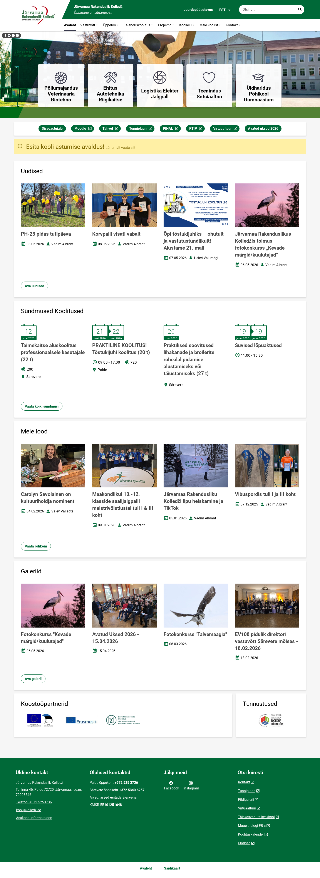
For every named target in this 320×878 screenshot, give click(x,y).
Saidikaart (172, 868)
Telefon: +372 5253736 (34, 802)
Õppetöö (111, 25)
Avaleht (70, 25)
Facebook (171, 785)
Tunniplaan (141, 129)
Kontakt (233, 25)
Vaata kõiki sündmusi (42, 406)
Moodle (84, 129)
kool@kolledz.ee (28, 810)
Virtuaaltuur (226, 129)
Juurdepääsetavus (198, 10)
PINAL (172, 129)
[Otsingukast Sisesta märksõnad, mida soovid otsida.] (271, 9)
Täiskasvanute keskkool (256, 817)
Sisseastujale (52, 128)
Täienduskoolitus (139, 25)
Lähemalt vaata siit (120, 148)
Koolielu (187, 25)
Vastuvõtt (89, 25)
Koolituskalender (251, 834)
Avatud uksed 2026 (263, 128)
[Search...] (300, 9)
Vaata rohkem (36, 546)
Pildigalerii (246, 799)
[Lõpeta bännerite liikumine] (4, 35)
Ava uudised (34, 286)
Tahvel (111, 129)
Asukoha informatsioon (34, 818)
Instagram (191, 785)
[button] (9, 35)
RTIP (197, 129)
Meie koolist (210, 25)
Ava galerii (33, 679)
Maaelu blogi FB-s (252, 826)
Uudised (244, 843)
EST (225, 10)
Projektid (166, 25)
